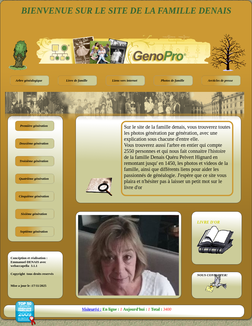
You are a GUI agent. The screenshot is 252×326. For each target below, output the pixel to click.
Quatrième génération (34, 178)
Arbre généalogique (29, 80)
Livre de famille (76, 80)
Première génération (34, 126)
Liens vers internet (124, 80)
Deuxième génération (33, 143)
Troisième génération (34, 161)
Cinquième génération (34, 196)
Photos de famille (172, 80)
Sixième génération (34, 214)
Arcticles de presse (220, 80)
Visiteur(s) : (92, 309)
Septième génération (34, 231)
